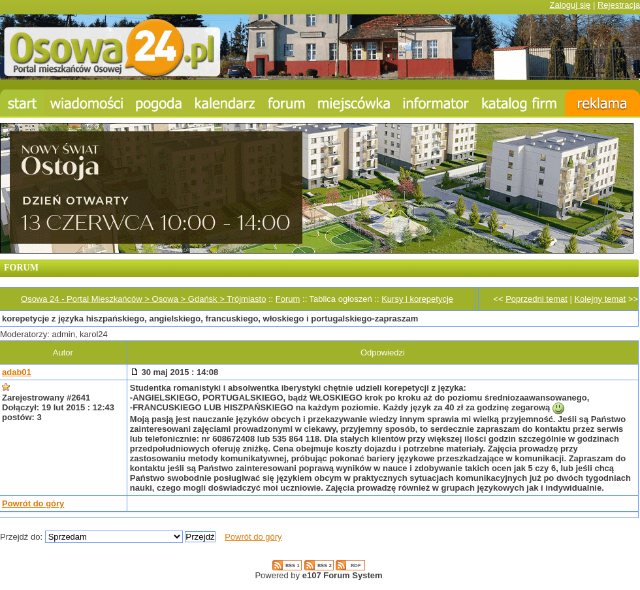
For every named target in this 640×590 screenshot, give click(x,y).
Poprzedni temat (536, 299)
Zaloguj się (569, 5)
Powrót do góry (33, 503)
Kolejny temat (600, 299)
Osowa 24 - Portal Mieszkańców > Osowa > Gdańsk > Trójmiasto (143, 299)
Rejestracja (619, 5)
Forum (288, 299)
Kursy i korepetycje (417, 299)
